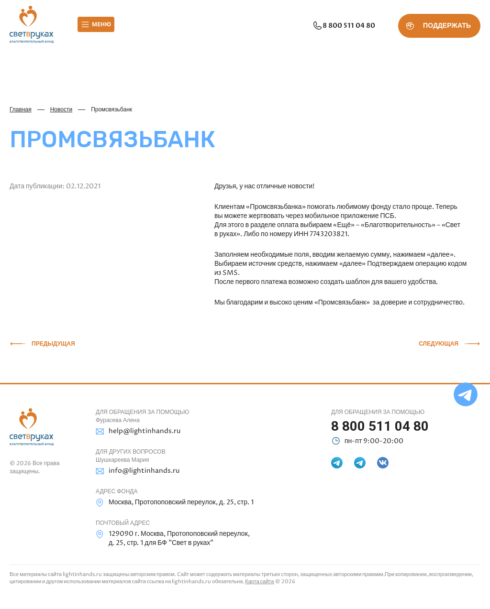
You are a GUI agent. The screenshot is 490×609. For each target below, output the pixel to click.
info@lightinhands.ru (137, 471)
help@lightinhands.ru (138, 431)
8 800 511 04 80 (343, 26)
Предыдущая (53, 344)
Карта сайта (259, 581)
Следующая (438, 344)
